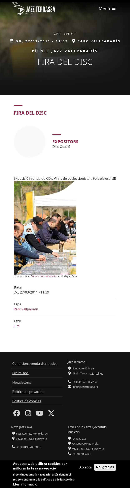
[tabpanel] (65, 142)
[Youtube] (39, 414)
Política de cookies (26, 401)
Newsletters (21, 382)
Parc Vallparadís (26, 309)
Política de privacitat (28, 391)
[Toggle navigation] (107, 8)
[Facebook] (16, 414)
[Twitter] (51, 414)
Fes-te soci (20, 373)
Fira (17, 326)
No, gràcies (105, 469)
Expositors (65, 141)
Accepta (85, 469)
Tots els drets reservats (43, 276)
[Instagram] (28, 414)
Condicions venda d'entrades (34, 363)
